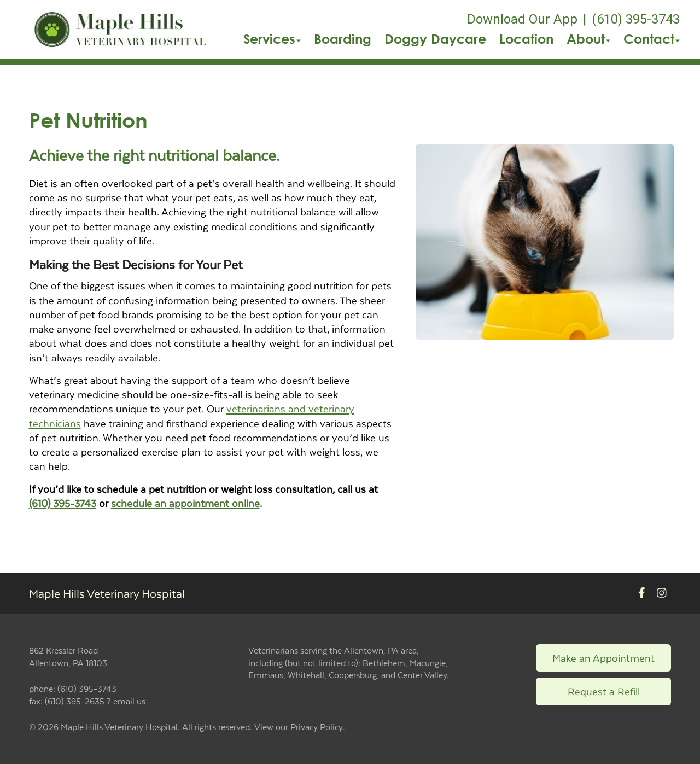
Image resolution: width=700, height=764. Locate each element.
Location (526, 38)
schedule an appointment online (185, 503)
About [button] (588, 38)
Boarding (342, 38)
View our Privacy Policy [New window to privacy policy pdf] (298, 727)
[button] (120, 29)
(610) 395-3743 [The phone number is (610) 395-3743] (636, 19)
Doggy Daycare (435, 38)
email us (129, 701)
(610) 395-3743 (62, 503)
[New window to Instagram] (662, 593)
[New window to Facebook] (641, 593)
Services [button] (272, 38)
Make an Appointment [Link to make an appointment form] (603, 658)
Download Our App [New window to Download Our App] (522, 19)
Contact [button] (651, 38)
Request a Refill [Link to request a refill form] (604, 691)
